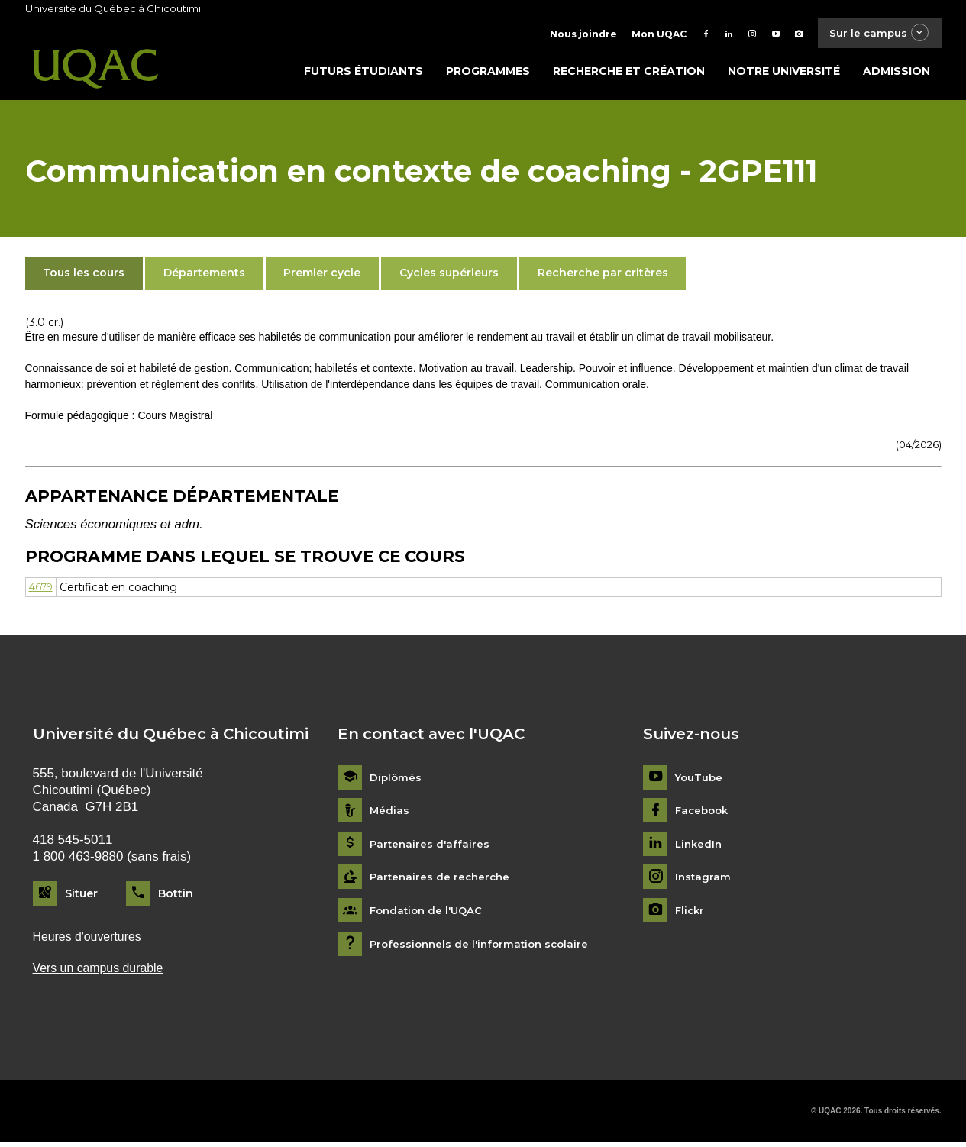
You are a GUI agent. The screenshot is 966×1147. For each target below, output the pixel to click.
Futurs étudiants (363, 74)
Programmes (488, 74)
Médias (390, 814)
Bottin (175, 896)
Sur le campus (874, 34)
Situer (81, 896)
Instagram (703, 880)
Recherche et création (629, 74)
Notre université (784, 74)
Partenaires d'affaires (431, 847)
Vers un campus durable (103, 973)
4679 (42, 590)
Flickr (690, 913)
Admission (896, 74)
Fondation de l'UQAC (429, 913)
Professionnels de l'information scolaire (484, 947)
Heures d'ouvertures (91, 940)
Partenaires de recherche (442, 880)
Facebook (703, 814)
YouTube (700, 780)
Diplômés (396, 780)
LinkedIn (700, 847)
